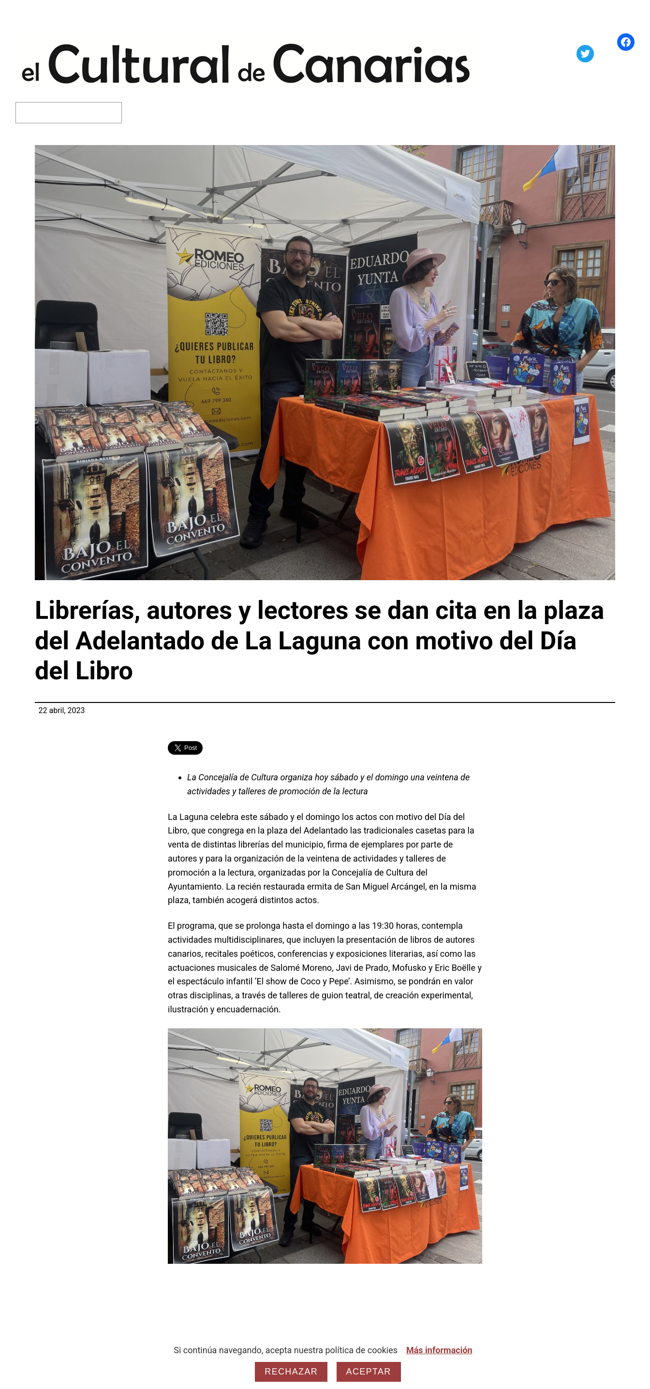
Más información (439, 1350)
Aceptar (368, 1371)
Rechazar (291, 1371)
